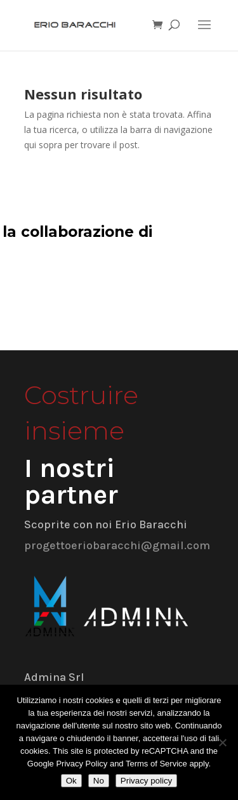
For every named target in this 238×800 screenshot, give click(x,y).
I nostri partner (71, 481)
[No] (222, 742)
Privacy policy (146, 780)
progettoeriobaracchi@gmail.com (117, 545)
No (98, 780)
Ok (71, 780)
